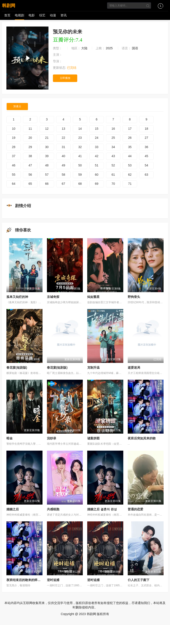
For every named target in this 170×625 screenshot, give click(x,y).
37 (13, 156)
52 (113, 165)
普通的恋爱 (135, 509)
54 (146, 165)
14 (80, 128)
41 (80, 156)
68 (80, 183)
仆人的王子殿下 (138, 580)
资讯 (63, 15)
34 (113, 147)
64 (13, 183)
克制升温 (93, 367)
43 (113, 156)
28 (13, 147)
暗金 (9, 438)
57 (47, 174)
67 (63, 183)
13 (63, 128)
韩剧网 (8, 5)
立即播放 (65, 78)
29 (30, 147)
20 (30, 137)
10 (13, 128)
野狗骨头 (134, 297)
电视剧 (19, 15)
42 (97, 156)
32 (80, 147)
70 (113, 183)
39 (47, 156)
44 (130, 156)
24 (97, 137)
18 (146, 128)
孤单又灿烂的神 (17, 297)
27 (146, 137)
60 (97, 174)
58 (63, 174)
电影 (32, 15)
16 (113, 128)
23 (80, 137)
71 (130, 183)
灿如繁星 (93, 297)
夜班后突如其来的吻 (142, 438)
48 (47, 165)
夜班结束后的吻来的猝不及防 (26, 580)
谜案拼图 (93, 438)
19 (13, 137)
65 (30, 183)
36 (146, 147)
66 (47, 183)
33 (97, 147)
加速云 (17, 106)
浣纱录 (51, 438)
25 (113, 137)
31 (63, 147)
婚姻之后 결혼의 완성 (102, 509)
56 (30, 174)
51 (97, 165)
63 (146, 174)
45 (146, 156)
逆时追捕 (53, 580)
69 (97, 183)
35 (130, 147)
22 (63, 137)
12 (47, 128)
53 (130, 165)
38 (30, 156)
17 (130, 128)
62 (130, 174)
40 (63, 156)
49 (63, 165)
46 (13, 165)
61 (113, 174)
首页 (7, 15)
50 (80, 165)
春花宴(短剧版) (16, 367)
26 (130, 137)
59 (80, 174)
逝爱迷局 (134, 367)
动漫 (53, 15)
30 (47, 147)
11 (30, 128)
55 (13, 174)
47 (30, 165)
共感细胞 (53, 509)
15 (97, 128)
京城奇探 (53, 297)
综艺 (42, 15)
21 (47, 137)
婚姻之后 (12, 509)
